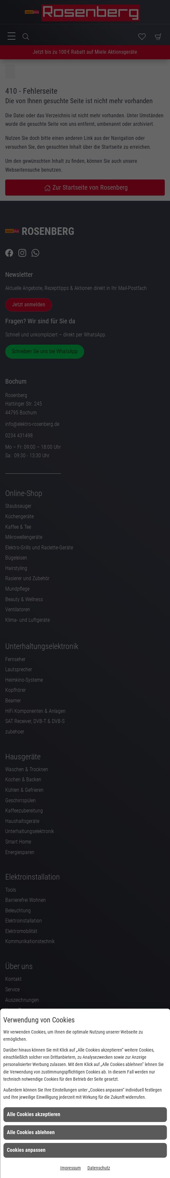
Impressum (70, 1167)
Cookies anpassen (26, 1150)
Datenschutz (98, 1167)
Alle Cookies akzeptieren (33, 1114)
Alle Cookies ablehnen (31, 1132)
